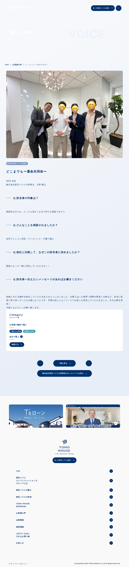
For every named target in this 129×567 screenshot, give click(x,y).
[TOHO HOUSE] (22, 8)
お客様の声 (17, 65)
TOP (7, 65)
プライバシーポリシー (18, 564)
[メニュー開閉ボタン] (118, 8)
